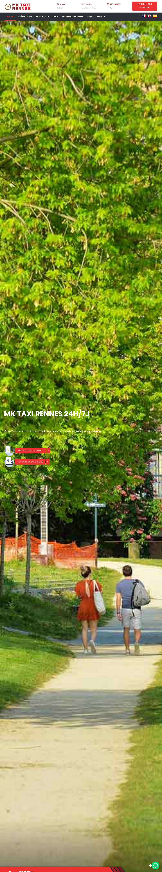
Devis (55, 16)
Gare (89, 16)
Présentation (25, 16)
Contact (100, 16)
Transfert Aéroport (72, 16)
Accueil (10, 16)
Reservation (42, 16)
